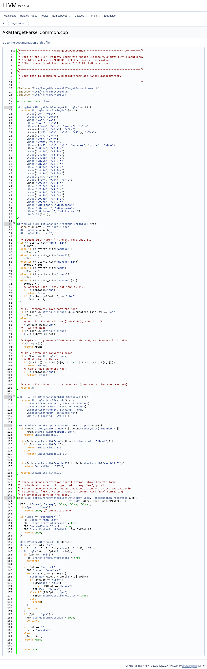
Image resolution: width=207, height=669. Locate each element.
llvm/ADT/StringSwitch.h (51, 94)
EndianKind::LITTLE (52, 453)
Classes (81, 15)
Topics (44, 15)
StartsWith (36, 403)
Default (33, 214)
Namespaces (61, 15)
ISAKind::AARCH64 (75, 403)
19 (8, 107)
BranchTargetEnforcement (48, 523)
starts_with (43, 428)
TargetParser (17, 23)
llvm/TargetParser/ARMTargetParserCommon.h (65, 88)
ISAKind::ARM (66, 412)
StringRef (24, 107)
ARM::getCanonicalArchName (52, 224)
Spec (86, 498)
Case (31, 113)
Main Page (10, 15)
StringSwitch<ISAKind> (47, 400)
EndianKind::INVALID (46, 472)
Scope (34, 520)
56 (8, 224)
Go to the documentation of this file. (26, 42)
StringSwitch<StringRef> (49, 110)
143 (8, 498)
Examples (110, 15)
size (63, 548)
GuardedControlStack (45, 526)
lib (4, 23)
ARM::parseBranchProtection (45, 498)
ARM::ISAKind (26, 397)
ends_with (45, 444)
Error (40, 233)
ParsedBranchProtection (110, 498)
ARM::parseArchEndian (58, 425)
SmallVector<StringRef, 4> (40, 542)
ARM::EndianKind (29, 425)
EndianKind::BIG (46, 435)
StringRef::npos (57, 227)
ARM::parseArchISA (51, 397)
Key (41, 589)
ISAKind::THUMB (71, 409)
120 (8, 425)
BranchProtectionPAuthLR (48, 529)
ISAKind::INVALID (53, 416)
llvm (45, 101)
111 (8, 397)
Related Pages (28, 15)
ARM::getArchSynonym (48, 107)
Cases (32, 126)
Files (95, 15)
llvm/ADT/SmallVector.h (50, 91)
